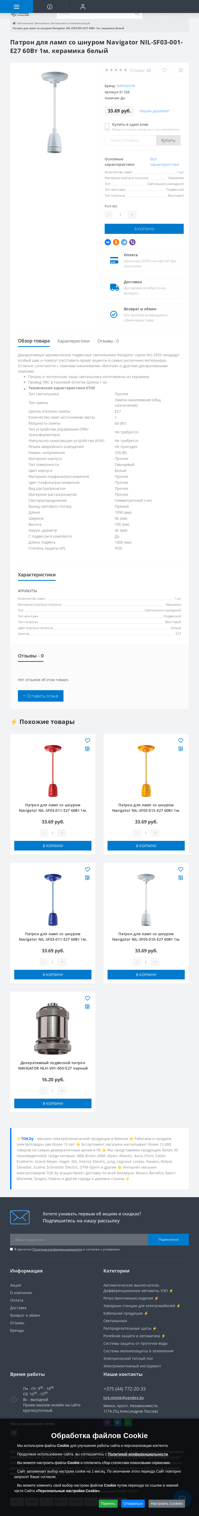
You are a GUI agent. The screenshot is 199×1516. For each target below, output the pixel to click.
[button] (83, 6)
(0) (149, 70)
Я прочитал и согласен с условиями (67, 1249)
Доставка (133, 281)
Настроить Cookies (167, 1503)
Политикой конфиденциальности (138, 1454)
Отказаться (133, 1503)
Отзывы (17, 1322)
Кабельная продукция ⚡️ (125, 1313)
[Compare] (181, 70)
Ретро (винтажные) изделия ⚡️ (131, 1298)
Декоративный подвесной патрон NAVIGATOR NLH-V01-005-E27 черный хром (53, 1068)
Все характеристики (164, 161)
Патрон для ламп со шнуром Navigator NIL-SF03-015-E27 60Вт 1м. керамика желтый (146, 810)
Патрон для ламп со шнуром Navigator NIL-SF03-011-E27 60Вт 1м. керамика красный (53, 810)
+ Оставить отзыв (40, 696)
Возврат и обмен (140, 308)
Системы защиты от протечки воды (135, 1343)
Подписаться (169, 1239)
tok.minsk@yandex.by (123, 1397)
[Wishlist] (164, 70)
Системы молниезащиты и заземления (138, 1350)
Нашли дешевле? (154, 110)
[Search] (136, 13)
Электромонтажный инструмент (132, 1365)
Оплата (131, 254)
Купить (168, 140)
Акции (15, 1285)
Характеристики (74, 341)
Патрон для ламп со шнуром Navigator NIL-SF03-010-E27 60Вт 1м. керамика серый (146, 939)
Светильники (115, 1320)
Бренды (17, 1330)
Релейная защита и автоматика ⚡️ (134, 1335)
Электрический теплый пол (128, 1358)
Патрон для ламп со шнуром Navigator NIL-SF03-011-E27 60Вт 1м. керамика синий (53, 939)
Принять (108, 1503)
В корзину (144, 228)
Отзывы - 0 (108, 341)
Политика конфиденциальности (57, 1249)
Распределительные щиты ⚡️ (130, 1328)
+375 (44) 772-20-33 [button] (125, 1389)
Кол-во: (111, 205)
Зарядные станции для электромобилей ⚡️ (142, 1305)
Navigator (126, 85)
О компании (21, 1292)
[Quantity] (120, 215)
